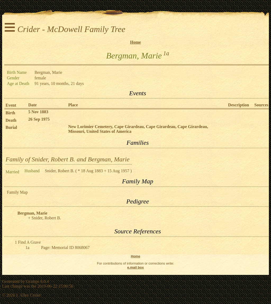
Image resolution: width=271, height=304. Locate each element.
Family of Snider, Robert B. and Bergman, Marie (67, 159)
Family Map (17, 192)
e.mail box (135, 267)
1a (166, 53)
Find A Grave (29, 242)
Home (135, 42)
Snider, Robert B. (59, 171)
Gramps (32, 281)
